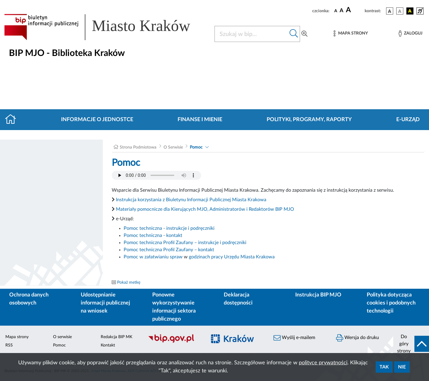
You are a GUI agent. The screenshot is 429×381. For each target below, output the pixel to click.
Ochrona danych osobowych (29, 299)
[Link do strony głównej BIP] (105, 27)
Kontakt (108, 345)
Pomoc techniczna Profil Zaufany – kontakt (169, 249)
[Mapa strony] (350, 33)
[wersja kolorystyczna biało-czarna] (399, 11)
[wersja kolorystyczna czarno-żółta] (409, 11)
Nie (402, 367)
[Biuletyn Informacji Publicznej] (174, 342)
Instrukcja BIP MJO (318, 295)
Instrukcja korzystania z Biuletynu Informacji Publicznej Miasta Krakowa (191, 199)
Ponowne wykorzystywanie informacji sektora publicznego (174, 307)
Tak (384, 367)
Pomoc (196, 147)
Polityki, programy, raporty (309, 119)
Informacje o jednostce (97, 119)
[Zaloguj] (410, 33)
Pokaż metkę (128, 282)
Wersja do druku (357, 337)
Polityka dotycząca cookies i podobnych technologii (391, 303)
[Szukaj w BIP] (251, 34)
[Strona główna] (12, 120)
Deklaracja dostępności (238, 299)
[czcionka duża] (354, 10)
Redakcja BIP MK (116, 337)
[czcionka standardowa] (336, 10)
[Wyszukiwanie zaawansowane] (304, 34)
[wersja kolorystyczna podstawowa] (389, 11)
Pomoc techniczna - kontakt (153, 235)
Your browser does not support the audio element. (156, 175)
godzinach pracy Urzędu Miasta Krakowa (232, 256)
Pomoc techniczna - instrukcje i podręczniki (169, 228)
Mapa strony (17, 337)
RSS (9, 345)
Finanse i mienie (200, 119)
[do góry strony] (411, 344)
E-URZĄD (408, 119)
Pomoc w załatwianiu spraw (153, 256)
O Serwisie (173, 147)
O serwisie (62, 337)
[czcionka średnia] (341, 11)
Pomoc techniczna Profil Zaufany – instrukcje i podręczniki (185, 242)
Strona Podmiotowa (138, 147)
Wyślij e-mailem (294, 337)
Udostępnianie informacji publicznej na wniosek (105, 303)
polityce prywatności (323, 363)
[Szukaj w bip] (294, 34)
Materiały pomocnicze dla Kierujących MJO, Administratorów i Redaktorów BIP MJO (205, 209)
